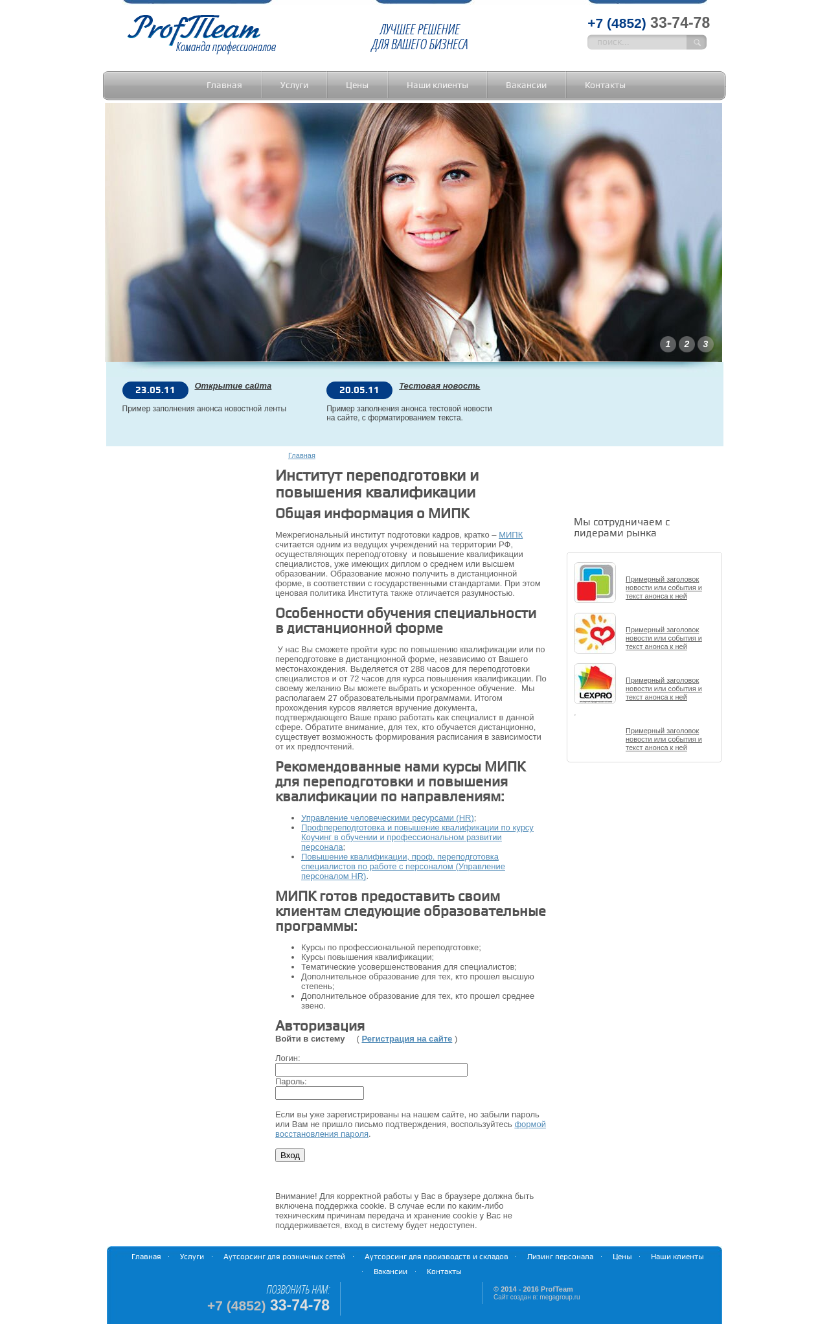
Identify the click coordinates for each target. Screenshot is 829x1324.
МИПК (511, 535)
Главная (224, 85)
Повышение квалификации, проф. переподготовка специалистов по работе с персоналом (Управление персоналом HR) (403, 866)
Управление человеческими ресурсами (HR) (387, 818)
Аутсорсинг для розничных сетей (284, 1257)
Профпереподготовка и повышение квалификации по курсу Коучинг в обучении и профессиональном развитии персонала (417, 837)
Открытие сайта (233, 386)
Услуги (294, 85)
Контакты (605, 85)
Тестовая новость (439, 386)
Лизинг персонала (560, 1257)
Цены (357, 85)
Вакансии (526, 85)
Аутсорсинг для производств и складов (436, 1257)
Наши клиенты (437, 85)
